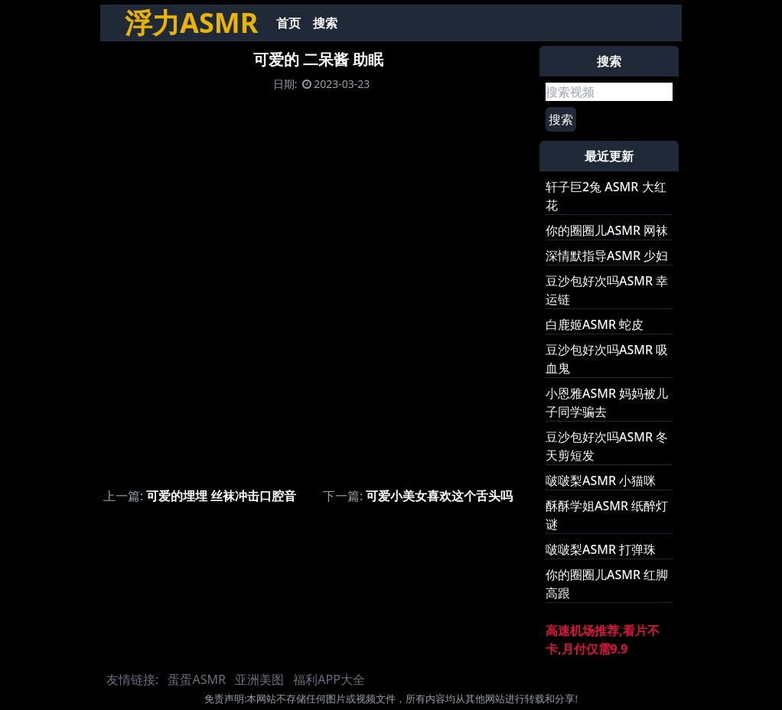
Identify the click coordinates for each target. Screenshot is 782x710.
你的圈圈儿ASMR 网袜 (607, 230)
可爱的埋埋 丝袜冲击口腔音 (221, 495)
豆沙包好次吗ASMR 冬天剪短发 (607, 446)
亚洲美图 (259, 679)
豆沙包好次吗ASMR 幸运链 (607, 290)
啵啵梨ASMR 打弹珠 (601, 549)
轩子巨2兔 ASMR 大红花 (606, 195)
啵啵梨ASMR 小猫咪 (601, 480)
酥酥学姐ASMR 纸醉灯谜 (607, 514)
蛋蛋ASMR (196, 679)
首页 (288, 23)
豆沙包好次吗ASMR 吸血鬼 (607, 358)
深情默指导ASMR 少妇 (607, 255)
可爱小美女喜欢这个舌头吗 (439, 495)
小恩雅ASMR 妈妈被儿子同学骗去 (607, 402)
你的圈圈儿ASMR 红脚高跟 (607, 583)
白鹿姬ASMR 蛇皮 (595, 324)
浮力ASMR (191, 22)
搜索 (325, 23)
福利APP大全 (329, 679)
